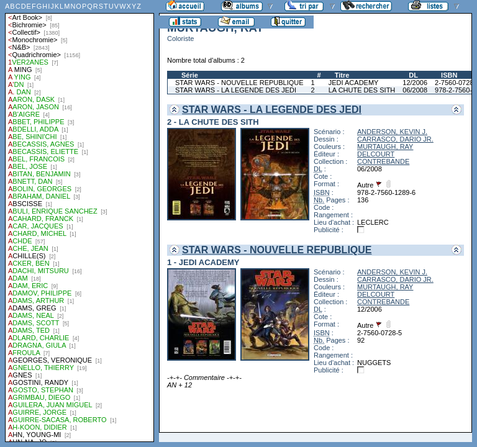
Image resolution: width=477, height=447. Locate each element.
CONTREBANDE (383, 161)
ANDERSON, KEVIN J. (392, 131)
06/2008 (414, 90)
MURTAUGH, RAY (385, 146)
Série (189, 75)
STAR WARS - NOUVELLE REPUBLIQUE (239, 82)
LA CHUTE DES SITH (362, 90)
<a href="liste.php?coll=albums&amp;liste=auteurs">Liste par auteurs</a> (79, 221)
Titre (342, 75)
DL (413, 75)
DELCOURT (375, 154)
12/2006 (414, 82)
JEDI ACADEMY (354, 82)
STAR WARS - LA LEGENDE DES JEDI (235, 90)
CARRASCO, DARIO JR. (395, 139)
